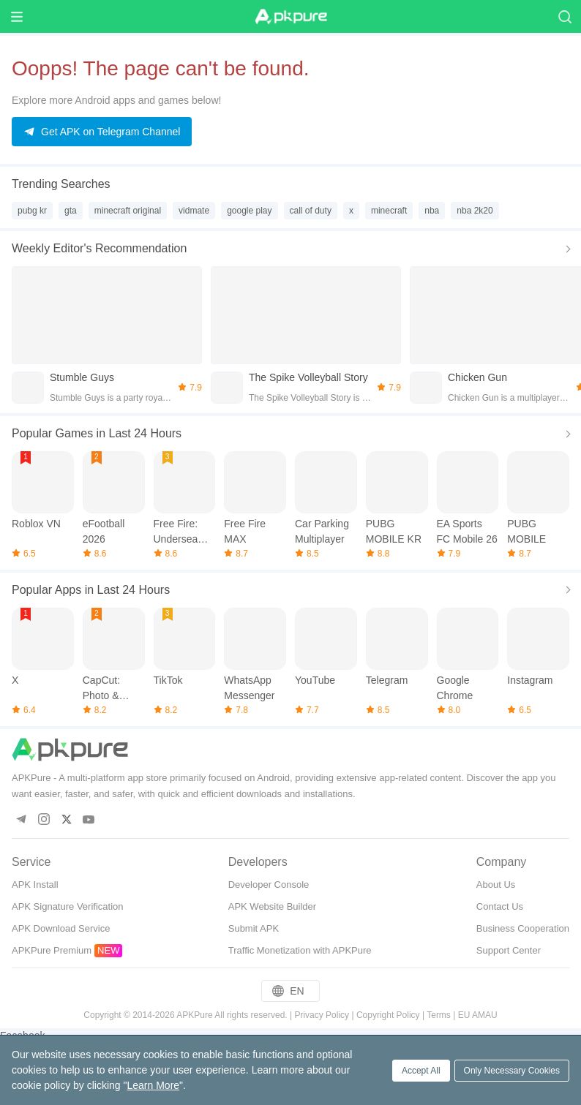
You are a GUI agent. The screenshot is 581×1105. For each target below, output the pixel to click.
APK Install (35, 884)
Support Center (508, 950)
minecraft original (127, 210)
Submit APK (253, 928)
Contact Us (499, 906)
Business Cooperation (522, 928)
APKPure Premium (51, 950)
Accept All (421, 1071)
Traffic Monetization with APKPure (300, 950)
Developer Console (269, 884)
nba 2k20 (474, 210)
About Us (495, 884)
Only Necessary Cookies (512, 1071)
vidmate (194, 210)
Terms (439, 1015)
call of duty (310, 210)
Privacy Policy (321, 1015)
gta (70, 210)
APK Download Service (61, 928)
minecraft (389, 210)
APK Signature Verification (67, 906)
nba (431, 210)
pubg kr (32, 210)
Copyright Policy (388, 1015)
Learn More (153, 1085)
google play (249, 210)
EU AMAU (478, 1015)
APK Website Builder (272, 906)
